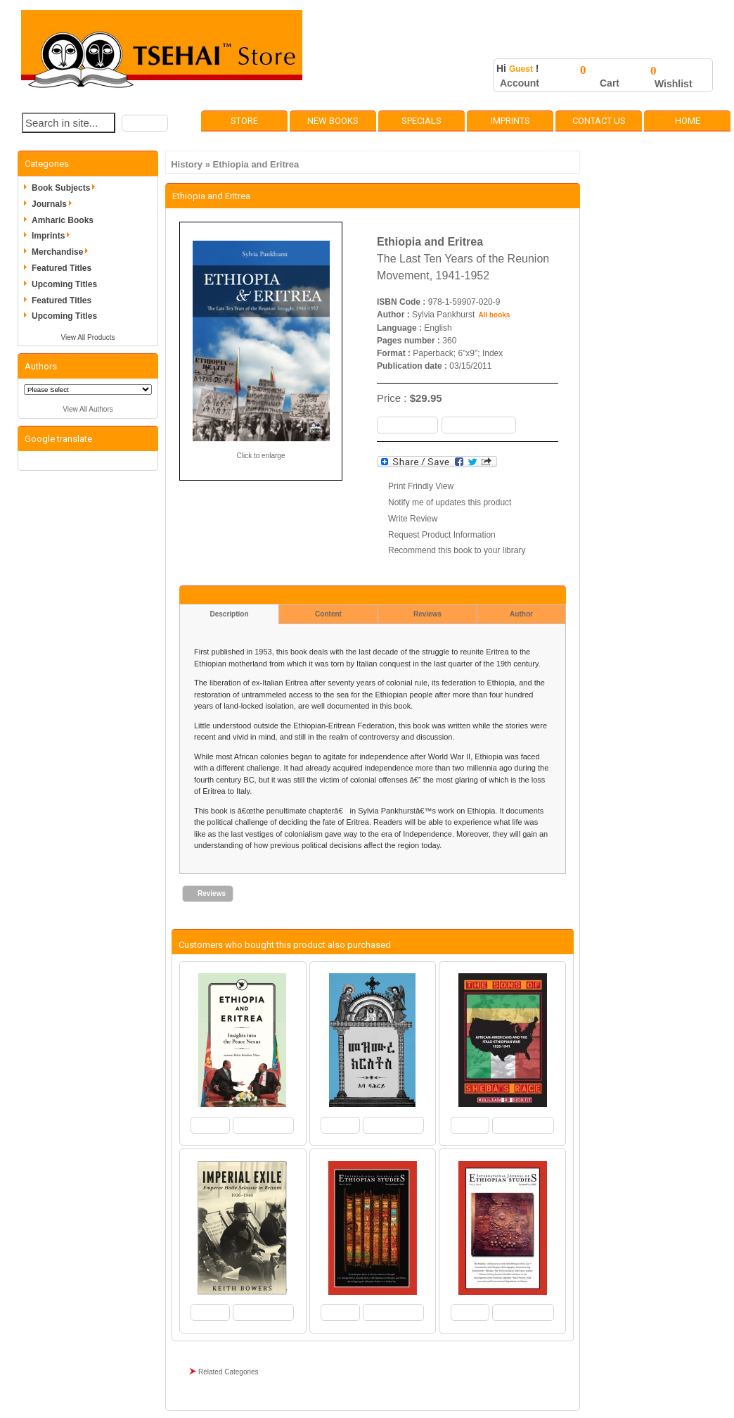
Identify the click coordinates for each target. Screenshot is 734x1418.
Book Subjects (66, 188)
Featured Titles (61, 268)
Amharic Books (63, 220)
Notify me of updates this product (449, 502)
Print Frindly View (420, 486)
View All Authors (88, 409)
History (186, 164)
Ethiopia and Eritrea (256, 164)
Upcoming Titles (64, 284)
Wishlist (674, 83)
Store (244, 120)
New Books (333, 120)
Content (328, 614)
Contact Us (599, 120)
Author (521, 614)
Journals (54, 204)
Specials (421, 120)
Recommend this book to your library (456, 550)
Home (687, 120)
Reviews (427, 614)
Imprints (510, 120)
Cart (609, 83)
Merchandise (62, 252)
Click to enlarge (261, 456)
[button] (145, 123)
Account (519, 83)
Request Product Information (442, 535)
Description (229, 614)
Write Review (412, 519)
